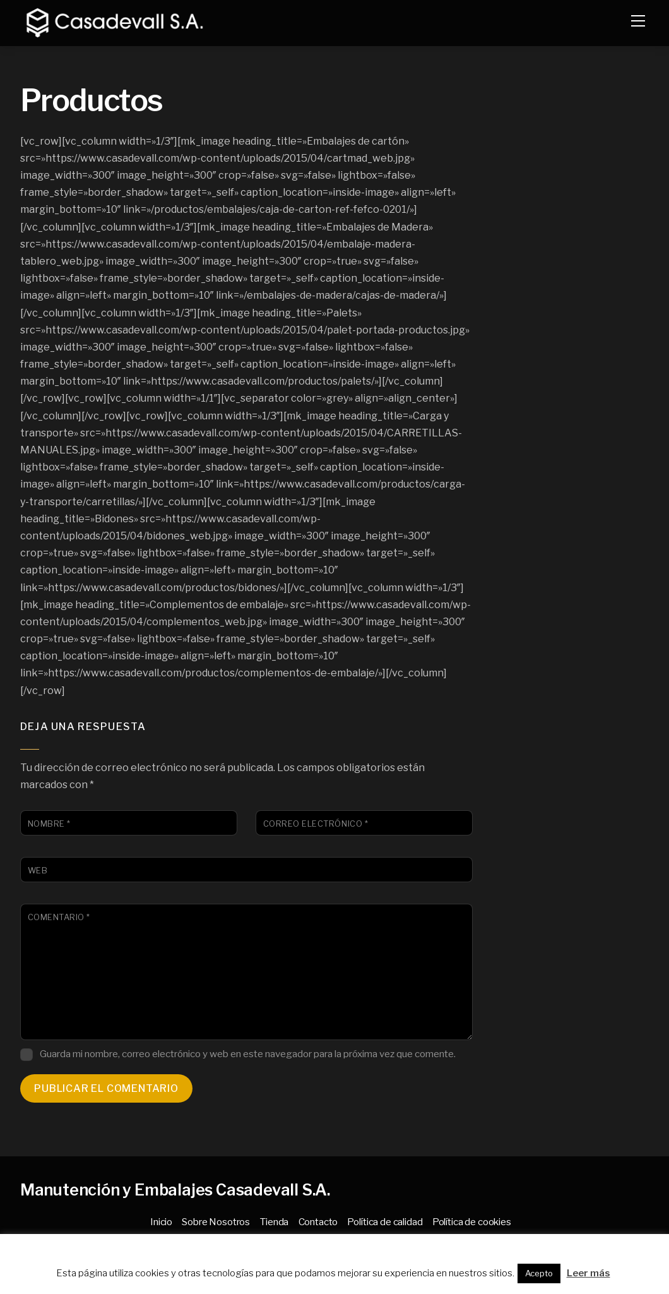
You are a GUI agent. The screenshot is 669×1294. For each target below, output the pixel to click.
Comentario (59, 917)
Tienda (273, 1222)
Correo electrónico (315, 824)
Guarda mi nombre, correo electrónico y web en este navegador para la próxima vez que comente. (248, 1054)
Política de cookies (471, 1222)
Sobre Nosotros (216, 1222)
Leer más (588, 1273)
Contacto (318, 1222)
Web (38, 870)
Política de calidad (384, 1222)
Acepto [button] (539, 1273)
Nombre (49, 824)
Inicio (161, 1222)
